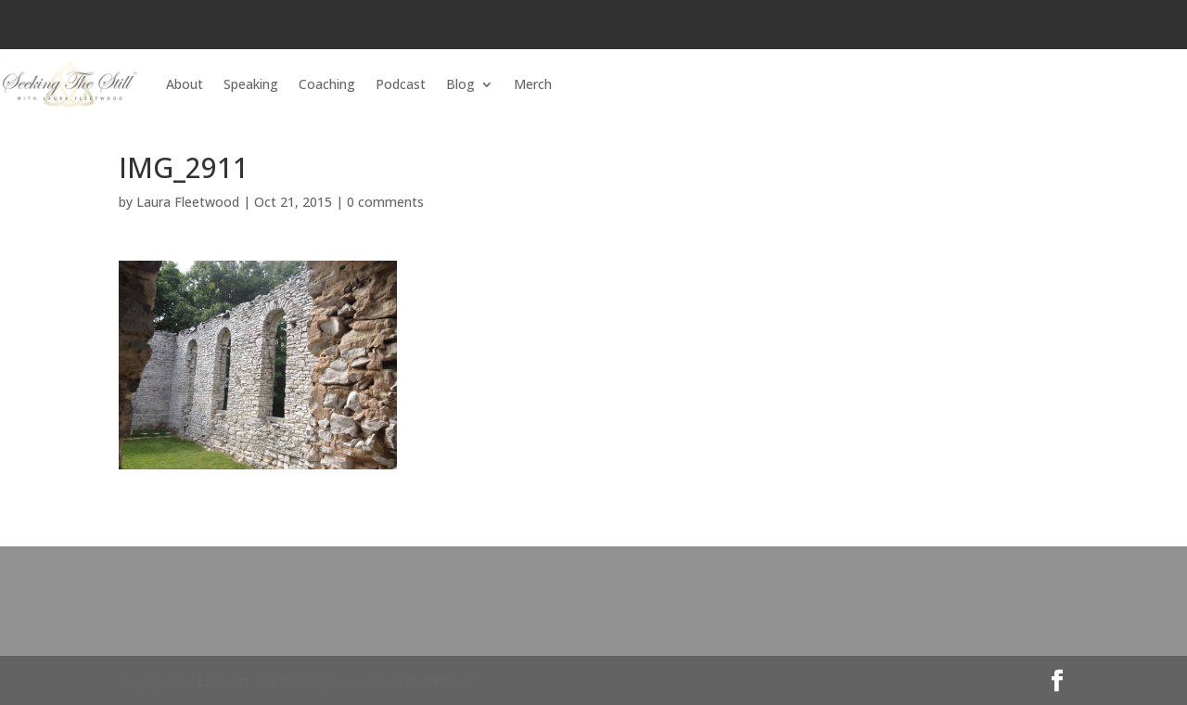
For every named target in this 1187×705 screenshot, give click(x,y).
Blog (460, 84)
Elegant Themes (253, 680)
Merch (533, 84)
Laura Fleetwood (187, 202)
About (184, 84)
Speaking (250, 84)
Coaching (327, 84)
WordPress (434, 680)
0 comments (385, 202)
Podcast (401, 84)
